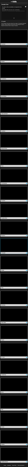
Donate (5, 465)
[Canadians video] (14, 124)
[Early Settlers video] (14, 89)
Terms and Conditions (21, 465)
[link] (14, 2)
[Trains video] (14, 281)
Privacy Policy (14, 465)
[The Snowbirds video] (14, 176)
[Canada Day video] (14, 368)
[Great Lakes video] (14, 315)
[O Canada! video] (14, 246)
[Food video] (14, 403)
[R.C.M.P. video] (14, 350)
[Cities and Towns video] (14, 107)
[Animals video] (14, 420)
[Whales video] (14, 263)
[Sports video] (14, 385)
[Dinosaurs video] (14, 229)
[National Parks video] (14, 141)
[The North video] (14, 194)
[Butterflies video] (14, 298)
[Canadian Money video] (14, 455)
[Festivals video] (14, 54)
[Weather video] (14, 437)
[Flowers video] (14, 333)
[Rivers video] (14, 159)
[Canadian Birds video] (14, 211)
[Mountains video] (14, 37)
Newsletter (9, 465)
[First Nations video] (14, 72)
